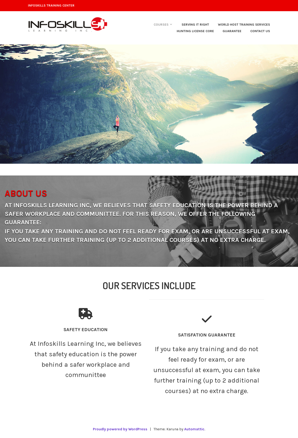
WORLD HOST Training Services (244, 25)
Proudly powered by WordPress (120, 429)
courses (161, 25)
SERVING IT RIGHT (195, 25)
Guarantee (232, 31)
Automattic (194, 429)
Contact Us (260, 31)
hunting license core (195, 31)
